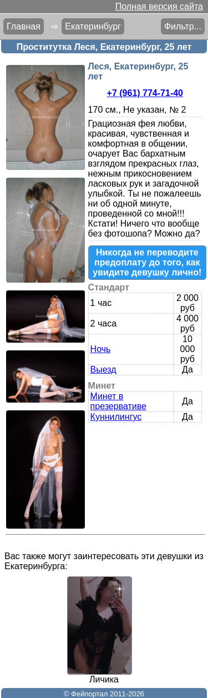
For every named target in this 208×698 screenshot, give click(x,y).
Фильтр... (182, 26)
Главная (23, 26)
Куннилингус (116, 416)
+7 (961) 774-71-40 (145, 93)
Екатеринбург (93, 26)
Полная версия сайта (159, 6)
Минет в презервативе (118, 401)
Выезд (103, 369)
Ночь (100, 349)
